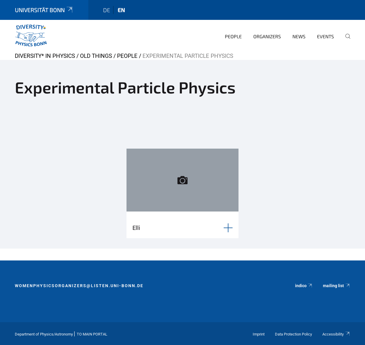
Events (325, 36)
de (106, 10)
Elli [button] (136, 227)
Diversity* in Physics (45, 56)
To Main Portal (92, 334)
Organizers (267, 36)
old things (96, 56)
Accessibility (336, 334)
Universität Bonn (44, 10)
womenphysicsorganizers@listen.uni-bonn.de (79, 285)
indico (304, 285)
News (298, 36)
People (233, 36)
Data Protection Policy (293, 334)
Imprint (259, 334)
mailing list (336, 285)
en (121, 10)
